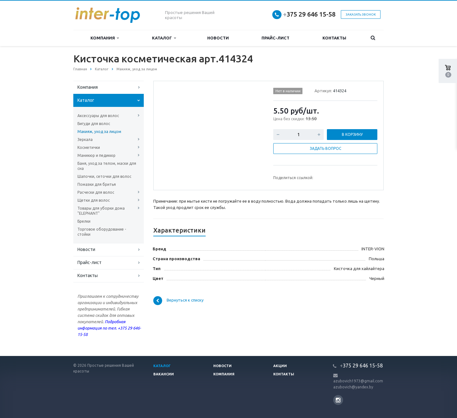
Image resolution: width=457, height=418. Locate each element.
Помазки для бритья (96, 184)
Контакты (334, 38)
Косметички (88, 147)
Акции (280, 366)
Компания (104, 38)
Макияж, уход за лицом (99, 131)
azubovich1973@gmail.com (358, 381)
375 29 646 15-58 (309, 14)
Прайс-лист (275, 38)
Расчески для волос (95, 192)
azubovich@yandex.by (353, 387)
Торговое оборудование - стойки (101, 231)
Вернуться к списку (178, 300)
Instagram (338, 400)
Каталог (164, 38)
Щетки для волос (93, 200)
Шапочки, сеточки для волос (104, 176)
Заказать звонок (361, 14)
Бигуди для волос (93, 124)
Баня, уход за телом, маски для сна (106, 166)
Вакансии (163, 374)
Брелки (83, 221)
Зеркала (85, 139)
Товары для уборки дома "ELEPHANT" (101, 210)
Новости (218, 38)
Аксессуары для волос (98, 116)
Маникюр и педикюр (96, 155)
